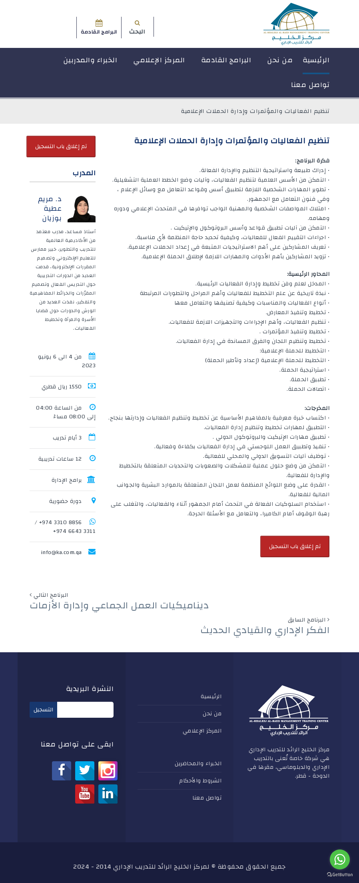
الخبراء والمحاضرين (198, 763)
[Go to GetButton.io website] (340, 874)
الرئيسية (316, 60)
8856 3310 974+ (60, 522)
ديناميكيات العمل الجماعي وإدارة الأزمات (119, 605)
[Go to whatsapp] (340, 859)
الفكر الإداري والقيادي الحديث (264, 630)
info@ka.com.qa (61, 552)
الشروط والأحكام (200, 781)
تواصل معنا (310, 84)
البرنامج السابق (307, 620)
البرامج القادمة (226, 60)
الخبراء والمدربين (90, 60)
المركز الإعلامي (159, 60)
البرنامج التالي (51, 595)
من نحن (280, 60)
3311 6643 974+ (74, 531)
